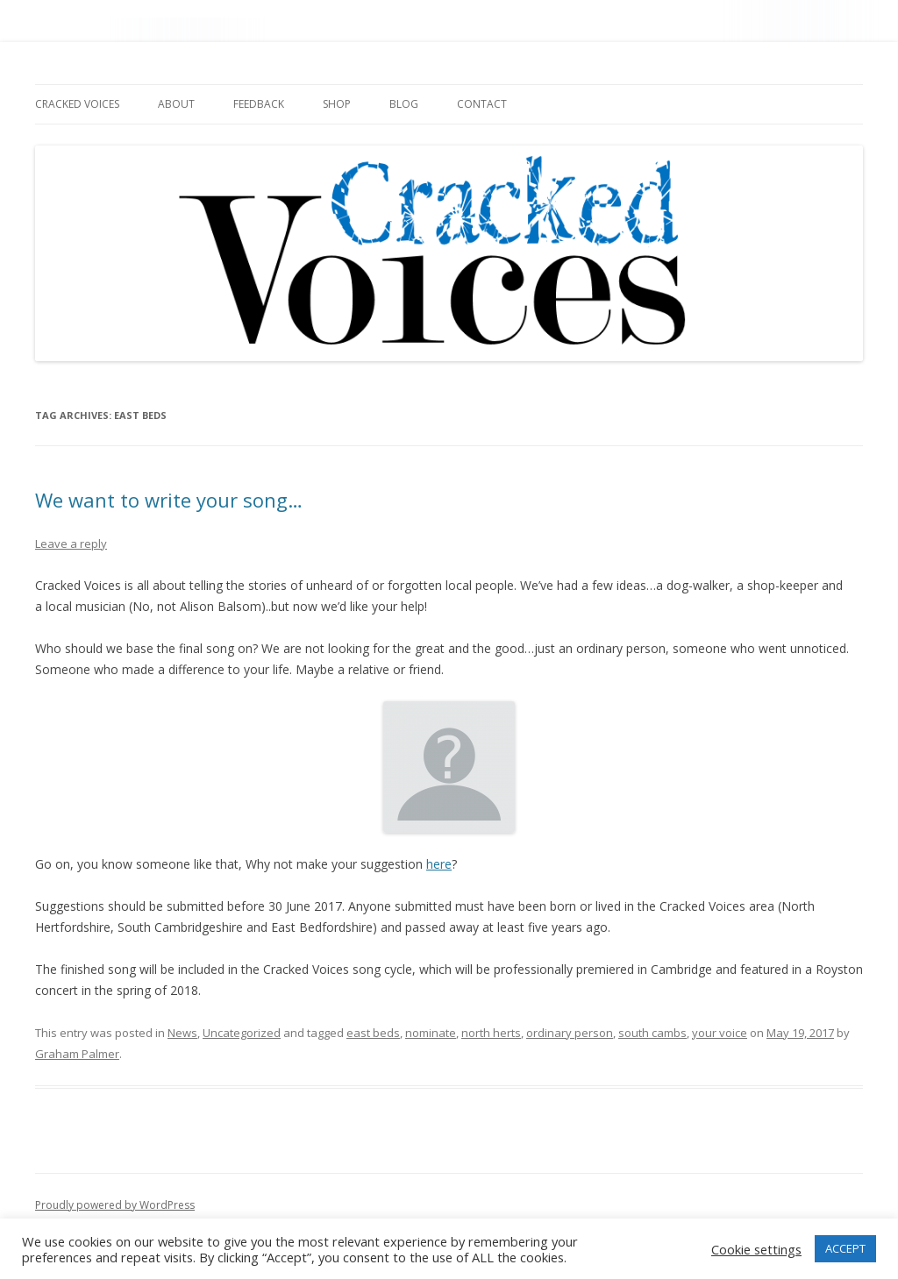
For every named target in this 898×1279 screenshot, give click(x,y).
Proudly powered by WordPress (115, 1204)
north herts (491, 1033)
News (182, 1033)
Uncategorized (242, 1033)
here (439, 864)
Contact (482, 103)
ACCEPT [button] (845, 1248)
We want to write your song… (169, 500)
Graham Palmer (77, 1054)
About (176, 103)
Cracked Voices (77, 103)
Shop (337, 103)
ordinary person (569, 1033)
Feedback (258, 103)
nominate (430, 1033)
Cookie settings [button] (756, 1249)
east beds (373, 1033)
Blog (403, 103)
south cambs (652, 1033)
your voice (719, 1033)
